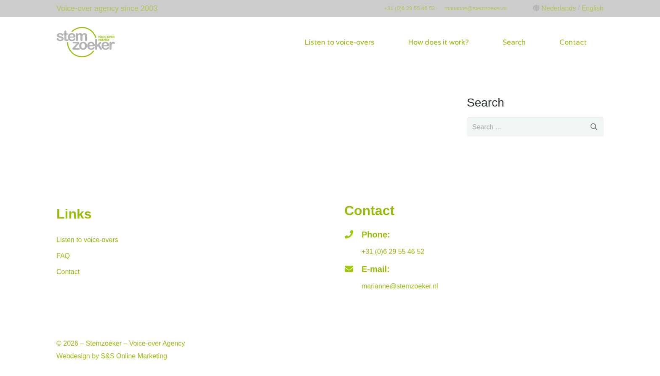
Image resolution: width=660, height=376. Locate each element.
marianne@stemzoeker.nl (475, 8)
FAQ (63, 255)
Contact (68, 271)
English (593, 8)
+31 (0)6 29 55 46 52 (409, 8)
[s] (535, 126)
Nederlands (558, 8)
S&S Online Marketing (134, 356)
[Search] (594, 126)
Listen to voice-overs (87, 239)
